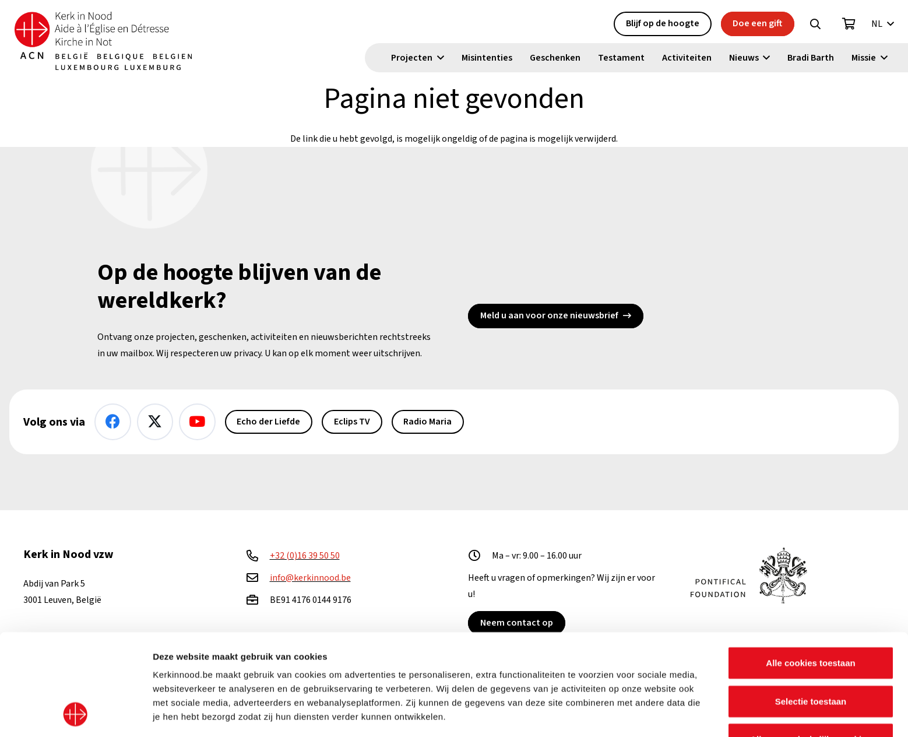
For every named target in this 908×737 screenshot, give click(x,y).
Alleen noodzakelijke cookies (810, 645)
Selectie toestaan (811, 606)
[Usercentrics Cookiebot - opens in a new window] (75, 714)
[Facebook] (112, 421)
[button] (815, 23)
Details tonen (629, 714)
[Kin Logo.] (103, 41)
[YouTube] (197, 421)
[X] (155, 421)
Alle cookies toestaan (810, 568)
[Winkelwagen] (849, 23)
